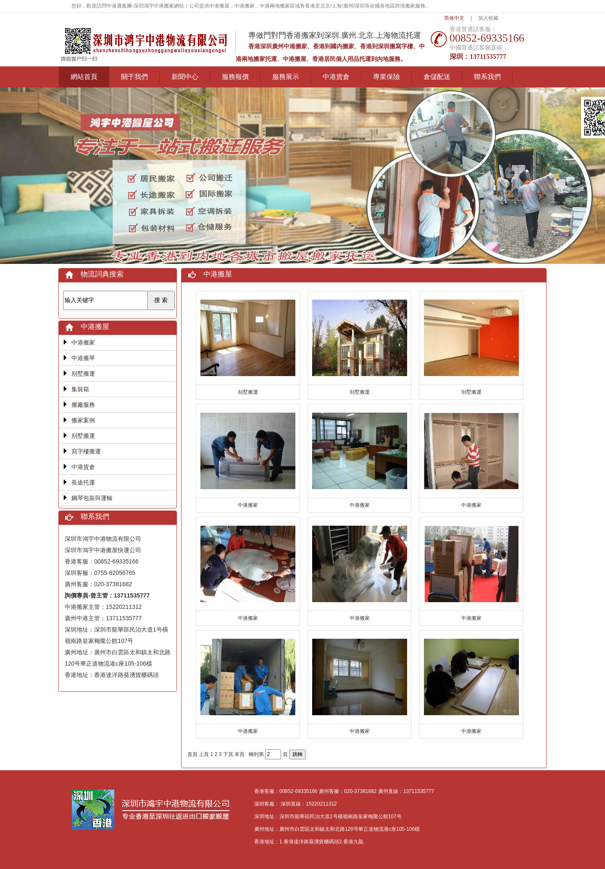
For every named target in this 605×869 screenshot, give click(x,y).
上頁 (204, 754)
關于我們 (134, 76)
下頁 (228, 754)
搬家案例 (83, 420)
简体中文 (454, 18)
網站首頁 (84, 76)
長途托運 (83, 482)
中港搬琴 (83, 358)
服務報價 (235, 76)
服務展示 (285, 76)
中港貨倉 (336, 76)
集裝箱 (80, 389)
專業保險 (386, 76)
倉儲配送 (437, 76)
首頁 (192, 754)
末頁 (239, 754)
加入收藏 (488, 18)
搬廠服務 (83, 404)
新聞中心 (184, 76)
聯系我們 (487, 76)
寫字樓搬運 (86, 451)
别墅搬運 (83, 373)
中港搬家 (83, 342)
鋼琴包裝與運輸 (92, 498)
